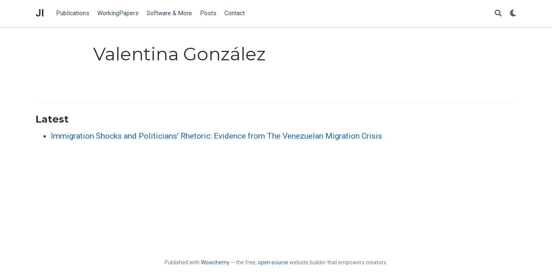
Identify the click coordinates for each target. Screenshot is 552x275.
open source (273, 262)
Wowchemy (215, 262)
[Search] (498, 13)
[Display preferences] (513, 13)
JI (40, 13)
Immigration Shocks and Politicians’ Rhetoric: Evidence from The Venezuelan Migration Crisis (216, 136)
